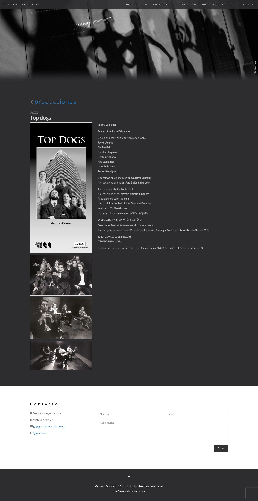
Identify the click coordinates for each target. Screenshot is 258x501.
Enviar (221, 448)
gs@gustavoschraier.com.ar (49, 426)
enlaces (249, 4)
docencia (160, 4)
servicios (189, 4)
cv (175, 4)
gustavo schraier (21, 4)
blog (234, 4)
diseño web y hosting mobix (129, 491)
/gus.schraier (40, 433)
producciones (137, 4)
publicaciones (213, 4)
